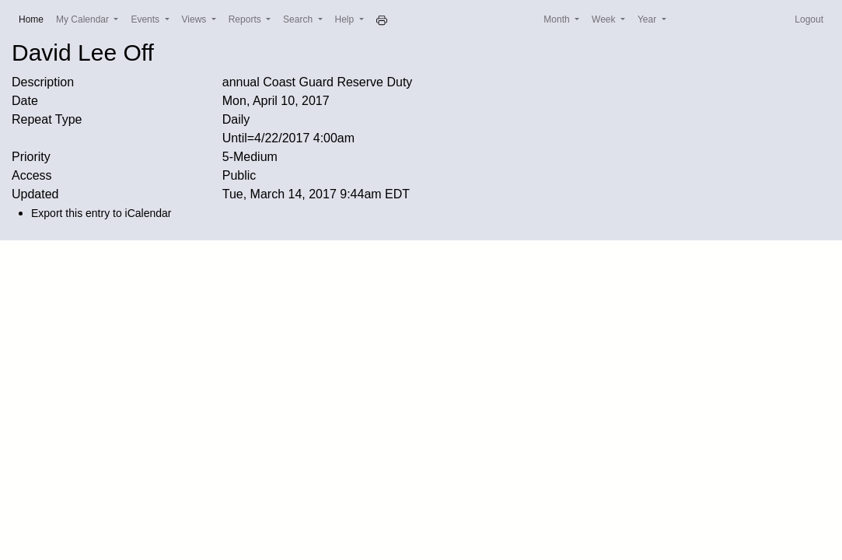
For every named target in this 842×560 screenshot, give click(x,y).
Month (557, 19)
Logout (809, 19)
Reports (246, 19)
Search (299, 19)
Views (195, 19)
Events (146, 19)
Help (346, 19)
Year (648, 19)
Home (34, 18)
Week (605, 19)
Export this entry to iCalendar (101, 213)
